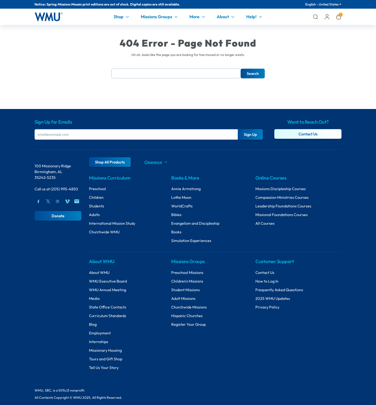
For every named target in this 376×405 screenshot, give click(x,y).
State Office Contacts (107, 307)
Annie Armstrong (186, 188)
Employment (100, 333)
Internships (98, 341)
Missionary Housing (105, 350)
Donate (58, 215)
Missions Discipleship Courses (280, 188)
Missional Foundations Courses (281, 214)
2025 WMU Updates (272, 298)
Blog (93, 324)
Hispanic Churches (187, 315)
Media (94, 298)
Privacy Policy (267, 307)
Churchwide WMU (104, 232)
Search (253, 73)
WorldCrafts (182, 206)
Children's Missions (187, 281)
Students (96, 206)
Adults (94, 214)
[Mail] (77, 201)
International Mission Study (112, 223)
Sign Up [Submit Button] (250, 134)
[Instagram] (57, 201)
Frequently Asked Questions (279, 289)
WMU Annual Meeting (107, 289)
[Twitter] (48, 201)
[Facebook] (38, 201)
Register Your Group (188, 324)
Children (96, 197)
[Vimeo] (67, 201)
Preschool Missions (187, 272)
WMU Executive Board (108, 281)
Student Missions (185, 289)
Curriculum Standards (107, 315)
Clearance (155, 162)
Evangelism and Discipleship (195, 223)
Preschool (97, 188)
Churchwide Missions (189, 307)
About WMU (99, 272)
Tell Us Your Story (104, 367)
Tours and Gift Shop (105, 359)
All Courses (265, 223)
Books (176, 232)
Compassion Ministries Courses (282, 197)
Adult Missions (183, 298)
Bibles (176, 214)
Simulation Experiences (191, 240)
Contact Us (308, 134)
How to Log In (266, 281)
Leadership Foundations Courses (283, 206)
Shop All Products (110, 162)
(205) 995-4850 (64, 189)
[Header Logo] (49, 16)
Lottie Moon (181, 197)
